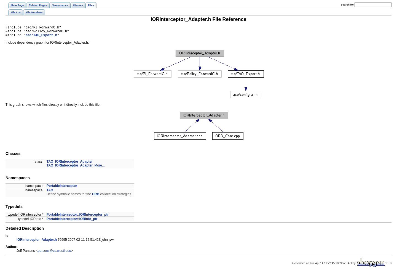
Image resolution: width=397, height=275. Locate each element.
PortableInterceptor (62, 188)
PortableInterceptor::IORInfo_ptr (72, 221)
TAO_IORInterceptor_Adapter (70, 164)
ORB (95, 197)
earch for (347, 4)
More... (100, 168)
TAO (50, 193)
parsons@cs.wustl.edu (54, 253)
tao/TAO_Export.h (41, 37)
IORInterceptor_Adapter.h (37, 242)
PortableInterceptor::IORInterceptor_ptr (78, 217)
